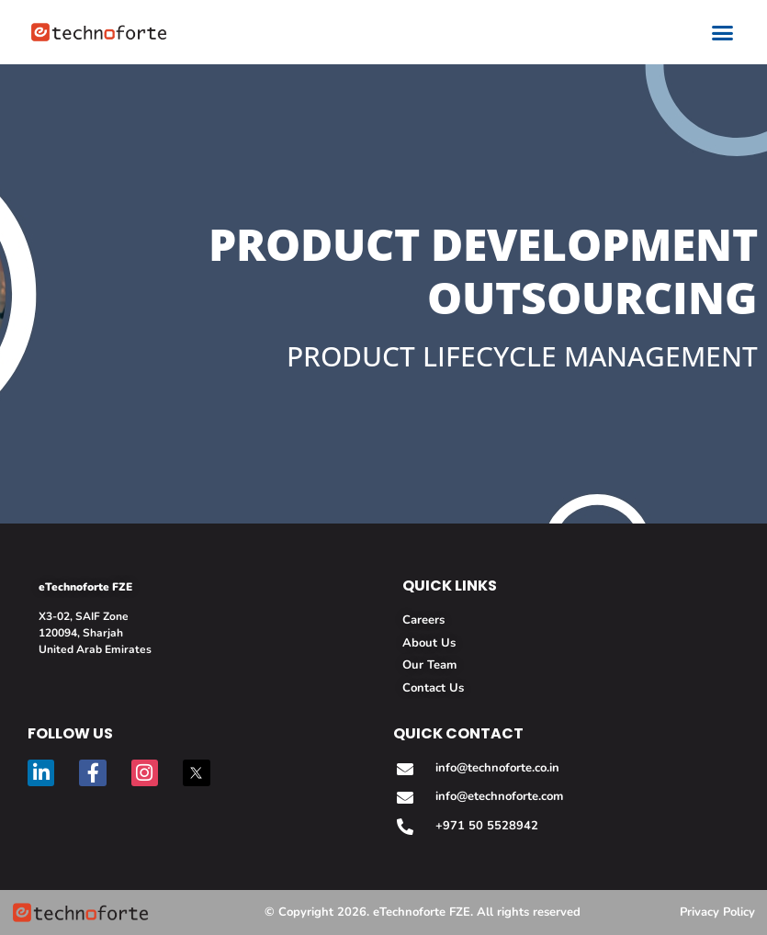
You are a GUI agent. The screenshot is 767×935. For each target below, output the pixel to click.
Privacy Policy (717, 912)
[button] (722, 32)
